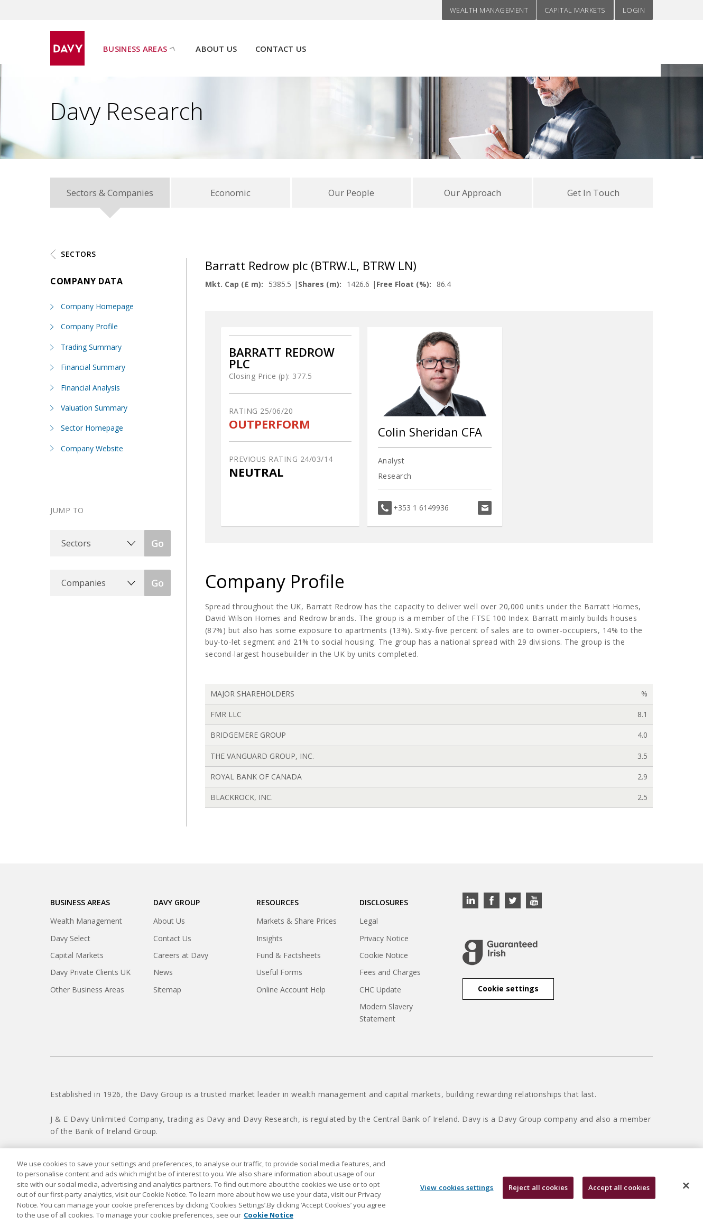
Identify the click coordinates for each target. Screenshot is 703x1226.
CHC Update (380, 992)
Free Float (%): (403, 287)
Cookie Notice (383, 958)
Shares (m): (319, 287)
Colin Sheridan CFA (430, 434)
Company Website (92, 451)
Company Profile (89, 329)
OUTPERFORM (269, 426)
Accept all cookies (619, 1194)
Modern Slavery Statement (386, 1015)
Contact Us (281, 43)
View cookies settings (457, 1194)
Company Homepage (97, 309)
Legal (368, 923)
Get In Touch (593, 194)
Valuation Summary (94, 410)
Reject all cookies (538, 1194)
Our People (351, 194)
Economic (230, 194)
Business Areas (135, 43)
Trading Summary (91, 350)
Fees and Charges (390, 975)
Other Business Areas (87, 992)
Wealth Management (489, 10)
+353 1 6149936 (421, 510)
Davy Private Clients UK (90, 975)
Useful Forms (279, 975)
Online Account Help (291, 992)
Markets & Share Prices (296, 923)
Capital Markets (575, 10)
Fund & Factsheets (288, 958)
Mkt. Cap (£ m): (234, 287)
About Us (216, 43)
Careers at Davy (180, 958)
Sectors (78, 257)
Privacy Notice (384, 941)
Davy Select (70, 941)
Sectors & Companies (110, 194)
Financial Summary (93, 370)
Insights (269, 941)
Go (157, 546)
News (163, 975)
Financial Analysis (90, 390)
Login (634, 10)
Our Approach (472, 194)
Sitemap (167, 992)
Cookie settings (508, 991)
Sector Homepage (92, 430)
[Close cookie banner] (686, 1192)
